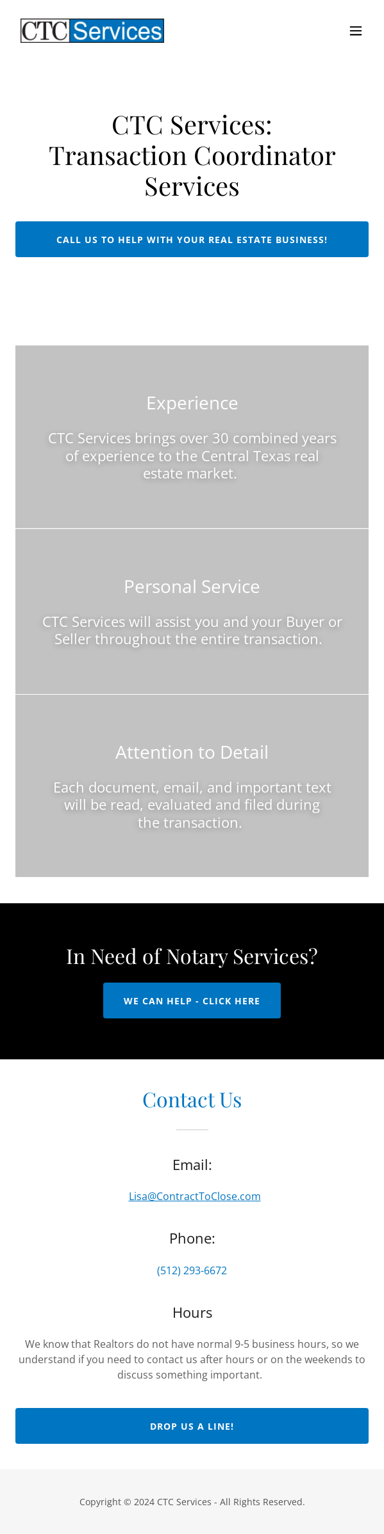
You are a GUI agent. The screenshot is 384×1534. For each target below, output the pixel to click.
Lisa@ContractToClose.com (195, 1196)
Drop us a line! (192, 1426)
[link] (92, 30)
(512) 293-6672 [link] (192, 1270)
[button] (356, 30)
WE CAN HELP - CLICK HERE (192, 1001)
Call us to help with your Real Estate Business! (192, 239)
